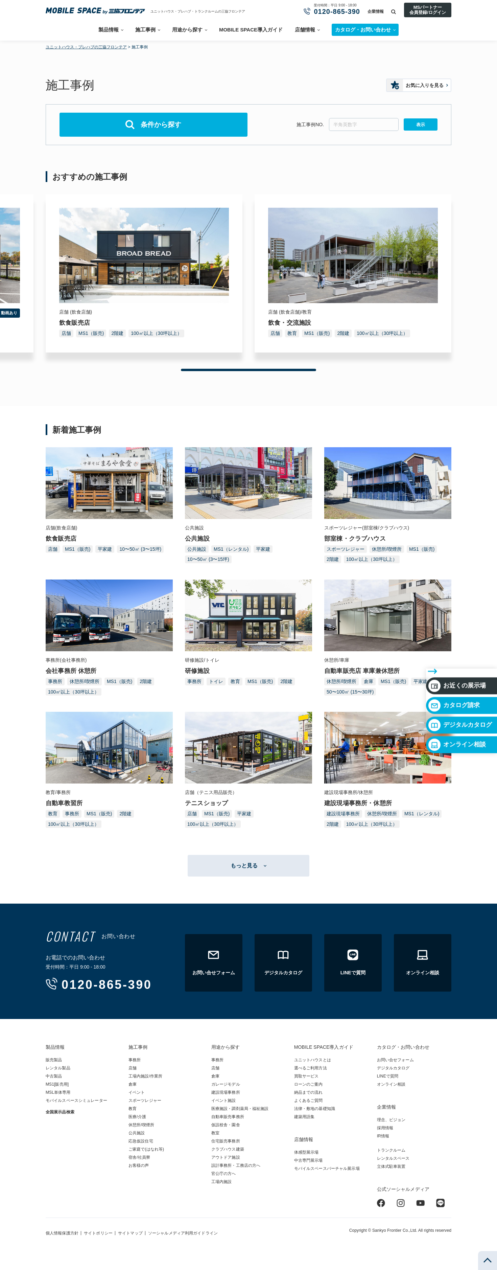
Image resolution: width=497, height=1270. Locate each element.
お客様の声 (138, 1165)
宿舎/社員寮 (139, 1157)
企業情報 (376, 11)
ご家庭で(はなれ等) (146, 1149)
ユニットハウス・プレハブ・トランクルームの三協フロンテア (197, 11)
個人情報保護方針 (62, 1233)
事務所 (55, 681)
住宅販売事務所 (225, 1141)
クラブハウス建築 (227, 1149)
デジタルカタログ (460, 683)
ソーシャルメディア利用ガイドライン (183, 1233)
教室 (215, 1133)
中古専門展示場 (308, 1160)
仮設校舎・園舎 (225, 1124)
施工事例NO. (310, 124)
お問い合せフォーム (395, 1060)
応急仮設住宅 (140, 1141)
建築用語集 (304, 1116)
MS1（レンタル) (231, 549)
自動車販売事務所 (227, 1116)
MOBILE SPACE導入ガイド (251, 29)
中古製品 (54, 1076)
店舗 (66, 333)
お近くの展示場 (457, 644)
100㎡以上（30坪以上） (156, 333)
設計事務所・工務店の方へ (235, 1165)
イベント (136, 1092)
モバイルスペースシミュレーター (76, 1100)
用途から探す (187, 29)
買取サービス (306, 1076)
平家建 (105, 549)
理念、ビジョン (391, 1119)
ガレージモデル (225, 1084)
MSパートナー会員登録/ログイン (427, 10)
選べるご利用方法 (310, 1068)
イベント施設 (223, 1100)
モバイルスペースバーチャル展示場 (327, 1168)
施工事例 (145, 29)
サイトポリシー (98, 1233)
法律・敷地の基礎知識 (314, 1108)
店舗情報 (305, 29)
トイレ (216, 681)
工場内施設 (221, 1181)
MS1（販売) (91, 333)
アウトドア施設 (225, 1157)
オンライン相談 (457, 703)
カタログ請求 (454, 663)
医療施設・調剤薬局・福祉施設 (240, 1108)
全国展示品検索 (60, 1112)
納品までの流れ (308, 1092)
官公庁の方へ (223, 1173)
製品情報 (108, 29)
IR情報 (383, 1136)
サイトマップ (130, 1233)
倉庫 (368, 681)
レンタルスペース (393, 1158)
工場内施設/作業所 (145, 1076)
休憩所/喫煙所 (387, 549)
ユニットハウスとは (312, 1060)
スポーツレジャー (345, 549)
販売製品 (54, 1060)
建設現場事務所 (343, 813)
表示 (420, 124)
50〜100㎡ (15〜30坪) (350, 692)
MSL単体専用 (58, 1092)
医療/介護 (137, 1116)
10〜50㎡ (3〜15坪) (140, 549)
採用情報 (385, 1128)
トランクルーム (391, 1150)
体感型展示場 (306, 1152)
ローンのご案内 (308, 1084)
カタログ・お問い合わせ (403, 1047)
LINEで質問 (388, 1076)
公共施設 (196, 549)
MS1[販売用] (57, 1084)
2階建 (117, 333)
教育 (292, 333)
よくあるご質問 (308, 1100)
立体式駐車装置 (391, 1166)
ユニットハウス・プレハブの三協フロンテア (86, 47)
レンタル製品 (58, 1068)
